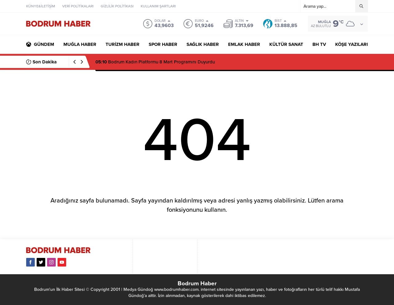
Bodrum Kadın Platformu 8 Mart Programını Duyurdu (155, 62)
